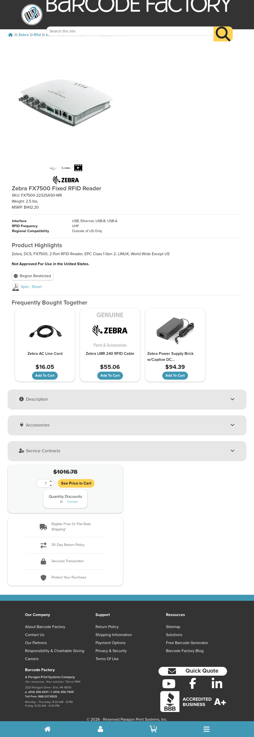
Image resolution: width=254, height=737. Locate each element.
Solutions (174, 630)
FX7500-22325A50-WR (106, 35)
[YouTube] (168, 678)
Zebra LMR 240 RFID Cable (98, 348)
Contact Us (34, 630)
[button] (65, 522)
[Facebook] (193, 677)
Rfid (37, 35)
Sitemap (173, 622)
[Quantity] (42, 478)
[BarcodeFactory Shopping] (153, 729)
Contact (72, 496)
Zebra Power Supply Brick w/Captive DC (154, 351)
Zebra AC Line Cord (40, 348)
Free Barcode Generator (187, 638)
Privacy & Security (111, 646)
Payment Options (111, 638)
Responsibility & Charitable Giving (54, 646)
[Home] (10, 35)
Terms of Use (107, 654)
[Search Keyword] (130, 24)
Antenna (53, 35)
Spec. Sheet (27, 282)
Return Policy (107, 622)
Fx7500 (73, 35)
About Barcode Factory (45, 622)
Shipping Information (114, 630)
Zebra (23, 35)
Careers (31, 654)
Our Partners (36, 638)
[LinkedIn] (217, 678)
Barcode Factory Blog (185, 646)
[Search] (223, 26)
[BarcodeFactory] (31, 14)
